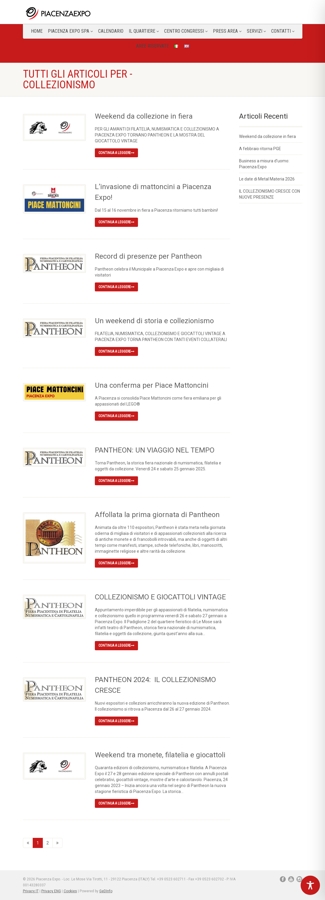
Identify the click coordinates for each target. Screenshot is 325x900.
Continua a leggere (116, 153)
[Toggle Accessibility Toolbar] (310, 885)
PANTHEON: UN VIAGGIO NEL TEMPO (154, 450)
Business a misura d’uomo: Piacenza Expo (264, 163)
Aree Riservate (152, 46)
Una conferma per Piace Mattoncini (151, 385)
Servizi (256, 31)
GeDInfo (105, 891)
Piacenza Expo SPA (70, 31)
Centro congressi (186, 31)
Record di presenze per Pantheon (148, 256)
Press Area (227, 31)
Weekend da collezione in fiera (144, 116)
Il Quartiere (144, 31)
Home (37, 31)
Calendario (110, 31)
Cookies (70, 891)
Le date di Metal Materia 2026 (267, 179)
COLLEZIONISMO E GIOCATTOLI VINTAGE (160, 597)
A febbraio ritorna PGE (260, 148)
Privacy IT (31, 891)
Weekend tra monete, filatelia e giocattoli (160, 755)
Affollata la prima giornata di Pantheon (157, 515)
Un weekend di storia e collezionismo (154, 321)
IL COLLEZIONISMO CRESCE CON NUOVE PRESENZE (269, 194)
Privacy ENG (51, 891)
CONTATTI (282, 31)
